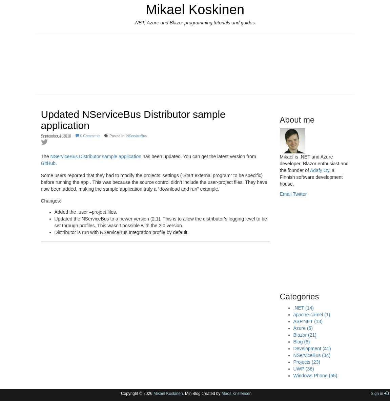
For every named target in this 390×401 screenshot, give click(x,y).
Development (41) (312, 348)
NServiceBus (136, 136)
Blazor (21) (304, 335)
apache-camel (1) (311, 314)
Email (286, 194)
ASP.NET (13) (308, 321)
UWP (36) (303, 369)
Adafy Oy (319, 170)
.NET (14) (303, 308)
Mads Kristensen (237, 393)
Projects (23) (306, 362)
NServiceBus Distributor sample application (95, 156)
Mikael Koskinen (195, 9)
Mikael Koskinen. (168, 393)
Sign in (379, 393)
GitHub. (49, 163)
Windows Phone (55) (315, 375)
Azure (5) (303, 328)
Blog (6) (301, 341)
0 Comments (88, 136)
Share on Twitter (44, 142)
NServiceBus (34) (312, 355)
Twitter (300, 194)
